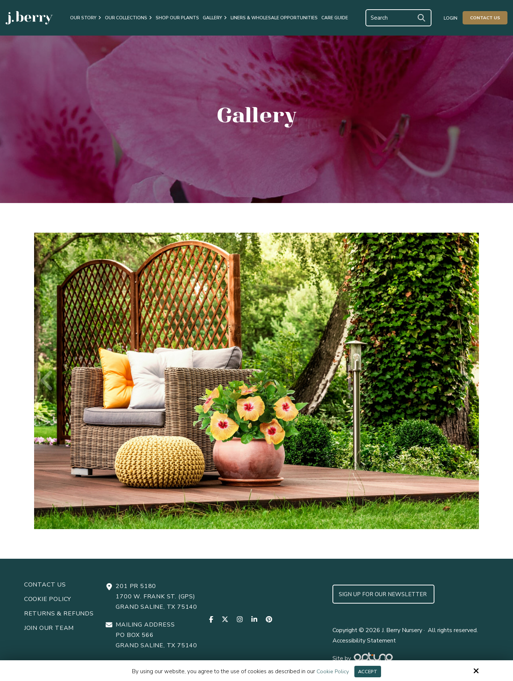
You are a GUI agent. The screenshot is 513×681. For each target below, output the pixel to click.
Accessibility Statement (364, 641)
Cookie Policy (331, 671)
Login (450, 18)
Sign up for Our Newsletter (383, 594)
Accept (368, 671)
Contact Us (485, 18)
